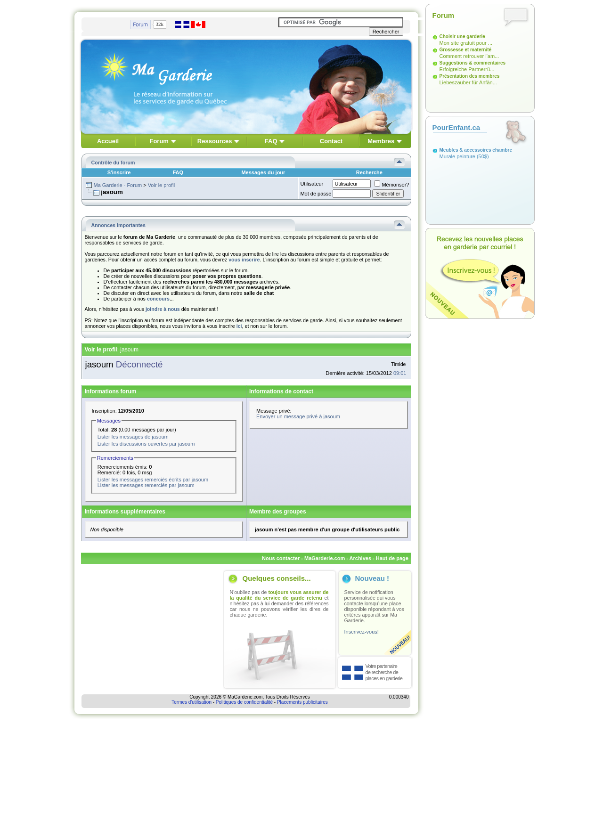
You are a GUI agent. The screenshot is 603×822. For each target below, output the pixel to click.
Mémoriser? (391, 184)
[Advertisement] (150, 629)
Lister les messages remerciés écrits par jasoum (153, 479)
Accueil (108, 141)
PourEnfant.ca (456, 127)
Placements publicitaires (302, 702)
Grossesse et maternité (466, 49)
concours (158, 298)
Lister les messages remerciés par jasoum (146, 485)
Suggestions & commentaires (473, 62)
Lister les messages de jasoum (133, 436)
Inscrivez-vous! (361, 632)
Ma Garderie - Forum (117, 185)
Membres (380, 141)
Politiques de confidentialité (244, 702)
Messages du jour (263, 172)
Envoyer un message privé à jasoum (298, 416)
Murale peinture (457, 156)
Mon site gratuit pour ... (466, 43)
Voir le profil (161, 185)
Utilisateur (311, 184)
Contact (331, 141)
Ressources (214, 141)
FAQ (271, 141)
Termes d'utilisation (191, 702)
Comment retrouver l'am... (469, 56)
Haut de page (392, 558)
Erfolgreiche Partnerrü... (467, 69)
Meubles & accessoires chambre (476, 150)
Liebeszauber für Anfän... (468, 82)
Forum (158, 141)
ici (239, 326)
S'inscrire (119, 172)
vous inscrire (244, 259)
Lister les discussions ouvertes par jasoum (146, 444)
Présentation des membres (470, 76)
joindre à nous (163, 309)
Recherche (369, 172)
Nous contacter (281, 558)
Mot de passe (315, 193)
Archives (360, 558)
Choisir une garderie (462, 36)
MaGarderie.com (324, 558)
